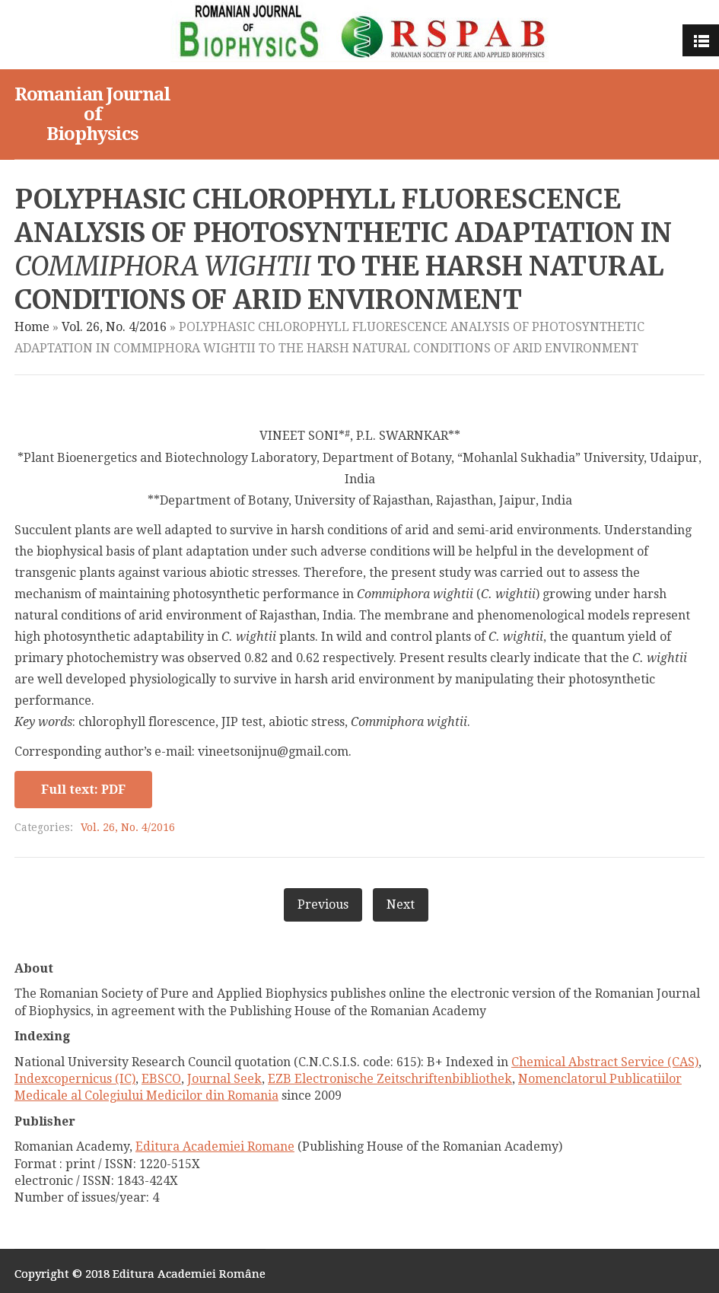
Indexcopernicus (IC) (74, 1079)
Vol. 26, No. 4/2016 (114, 327)
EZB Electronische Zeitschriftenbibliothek (390, 1079)
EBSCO (161, 1079)
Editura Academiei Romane (214, 1146)
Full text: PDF (83, 789)
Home (31, 327)
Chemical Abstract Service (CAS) (604, 1062)
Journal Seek (224, 1079)
